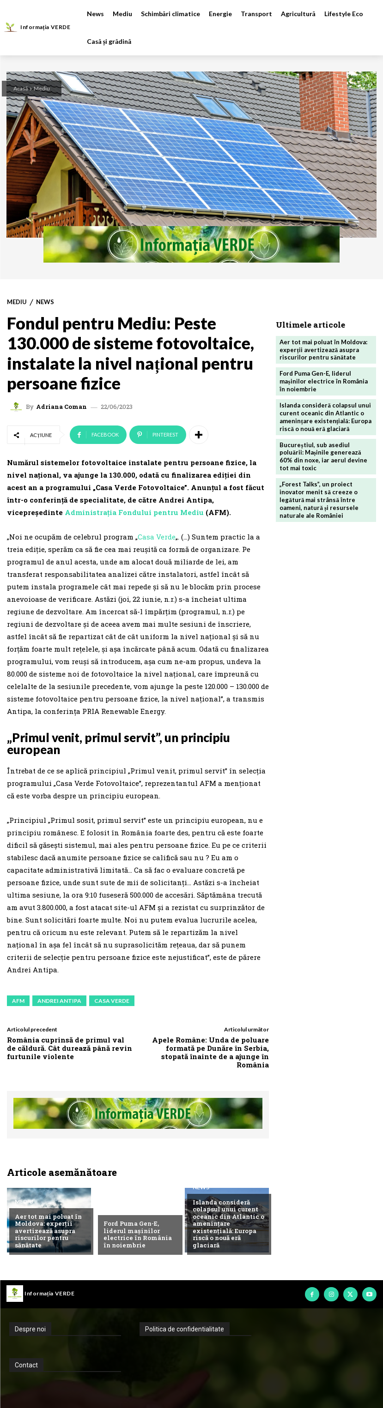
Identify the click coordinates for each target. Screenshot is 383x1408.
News (45, 302)
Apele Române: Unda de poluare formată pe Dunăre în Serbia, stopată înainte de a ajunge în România (210, 1052)
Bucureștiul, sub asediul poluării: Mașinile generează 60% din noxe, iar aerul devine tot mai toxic (323, 456)
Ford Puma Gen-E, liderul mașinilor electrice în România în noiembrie (137, 1234)
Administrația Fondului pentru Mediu (135, 512)
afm (18, 1000)
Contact (26, 1365)
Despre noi (30, 1329)
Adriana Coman (61, 407)
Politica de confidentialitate (184, 1329)
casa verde (111, 1000)
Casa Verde (157, 536)
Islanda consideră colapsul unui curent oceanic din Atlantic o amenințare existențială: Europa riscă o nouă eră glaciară (228, 1224)
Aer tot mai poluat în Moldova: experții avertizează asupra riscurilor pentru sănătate (48, 1230)
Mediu (42, 88)
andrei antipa (59, 1000)
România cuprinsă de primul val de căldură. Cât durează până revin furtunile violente (69, 1048)
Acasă (20, 88)
